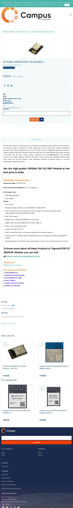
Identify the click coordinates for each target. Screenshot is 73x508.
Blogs (3, 441)
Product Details (36, 128)
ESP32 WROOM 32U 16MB (13, 266)
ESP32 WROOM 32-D (11, 261)
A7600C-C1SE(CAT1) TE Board (14, 272)
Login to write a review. (8, 312)
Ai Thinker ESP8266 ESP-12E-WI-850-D (43, 20)
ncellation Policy (16, 477)
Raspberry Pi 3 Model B (12, 274)
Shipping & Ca (6, 477)
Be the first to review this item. (12, 53)
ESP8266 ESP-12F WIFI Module (15, 264)
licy (9, 466)
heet (20, 254)
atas (17, 254)
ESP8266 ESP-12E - (9, 254)
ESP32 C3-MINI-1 (10, 269)
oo (3, 466)
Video (3, 443)
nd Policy (13, 473)
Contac (3, 463)
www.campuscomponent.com (23, 244)
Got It (67, 5)
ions (12, 470)
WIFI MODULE (22, 20)
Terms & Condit (6, 470)
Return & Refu (5, 473)
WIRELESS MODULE (9, 20)
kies (5, 466)
